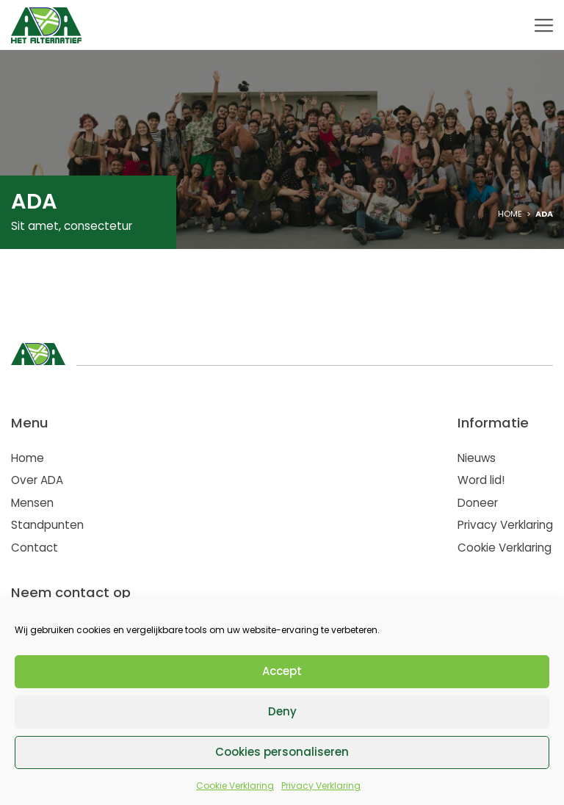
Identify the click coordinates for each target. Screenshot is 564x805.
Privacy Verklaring (321, 785)
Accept (282, 671)
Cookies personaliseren (282, 751)
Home (510, 214)
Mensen (32, 502)
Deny (282, 711)
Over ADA (37, 480)
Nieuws (477, 458)
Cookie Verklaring (235, 785)
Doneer (478, 502)
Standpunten (47, 525)
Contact (34, 547)
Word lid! (481, 480)
